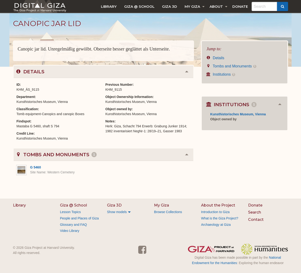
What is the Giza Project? (219, 218)
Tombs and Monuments (231, 66)
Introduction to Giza (215, 212)
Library (109, 6)
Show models (117, 212)
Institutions (220, 74)
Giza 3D (169, 6)
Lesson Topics (70, 212)
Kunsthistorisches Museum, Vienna (238, 114)
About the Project (218, 205)
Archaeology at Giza (216, 224)
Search (254, 212)
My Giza (192, 6)
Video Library (69, 231)
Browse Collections (168, 212)
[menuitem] (108, 6)
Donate (240, 6)
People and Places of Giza (79, 218)
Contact (256, 219)
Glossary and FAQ (73, 224)
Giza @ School (139, 6)
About (216, 6)
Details (215, 58)
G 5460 (35, 167)
